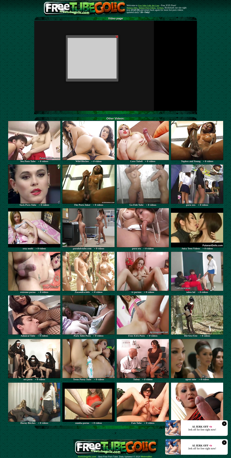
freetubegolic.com (87, 457)
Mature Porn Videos (147, 8)
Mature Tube (132, 8)
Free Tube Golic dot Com (148, 5)
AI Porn (160, 8)
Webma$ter (146, 457)
